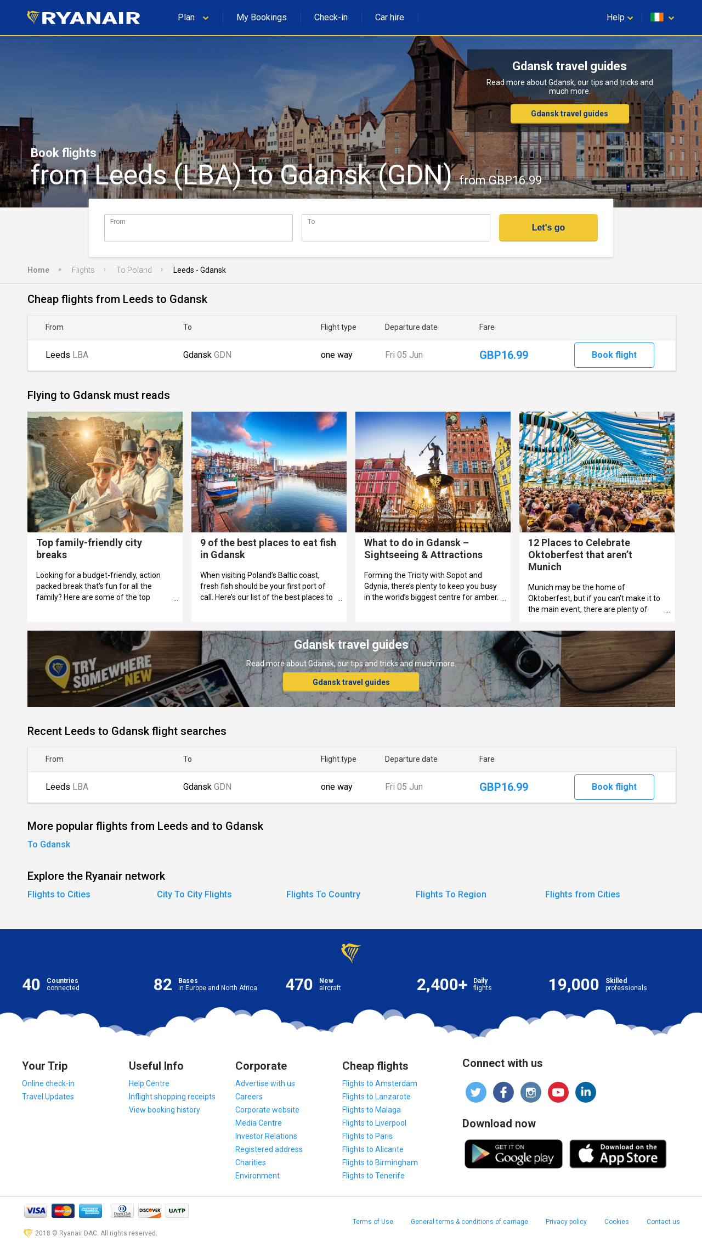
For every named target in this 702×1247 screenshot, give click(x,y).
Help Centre (149, 1083)
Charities (250, 1162)
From (118, 221)
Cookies (616, 1222)
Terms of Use (373, 1222)
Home (38, 270)
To (311, 221)
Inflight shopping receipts (172, 1096)
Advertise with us (265, 1083)
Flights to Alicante (373, 1149)
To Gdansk (48, 844)
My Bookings (261, 17)
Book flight (614, 355)
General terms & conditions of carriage (469, 1222)
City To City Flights (194, 894)
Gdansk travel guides (569, 113)
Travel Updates (48, 1096)
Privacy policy (566, 1222)
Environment (257, 1175)
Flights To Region (451, 894)
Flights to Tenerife (373, 1175)
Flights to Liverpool (374, 1123)
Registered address (269, 1149)
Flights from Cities (582, 894)
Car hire (389, 17)
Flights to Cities (58, 894)
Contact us (663, 1222)
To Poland (134, 270)
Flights (83, 270)
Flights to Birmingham (380, 1162)
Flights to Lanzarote (376, 1096)
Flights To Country (323, 894)
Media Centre (258, 1123)
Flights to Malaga (371, 1109)
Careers (249, 1096)
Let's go (548, 227)
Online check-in (48, 1083)
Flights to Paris (367, 1136)
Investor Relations (266, 1136)
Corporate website (267, 1109)
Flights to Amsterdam (379, 1083)
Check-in (331, 17)
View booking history (164, 1109)
